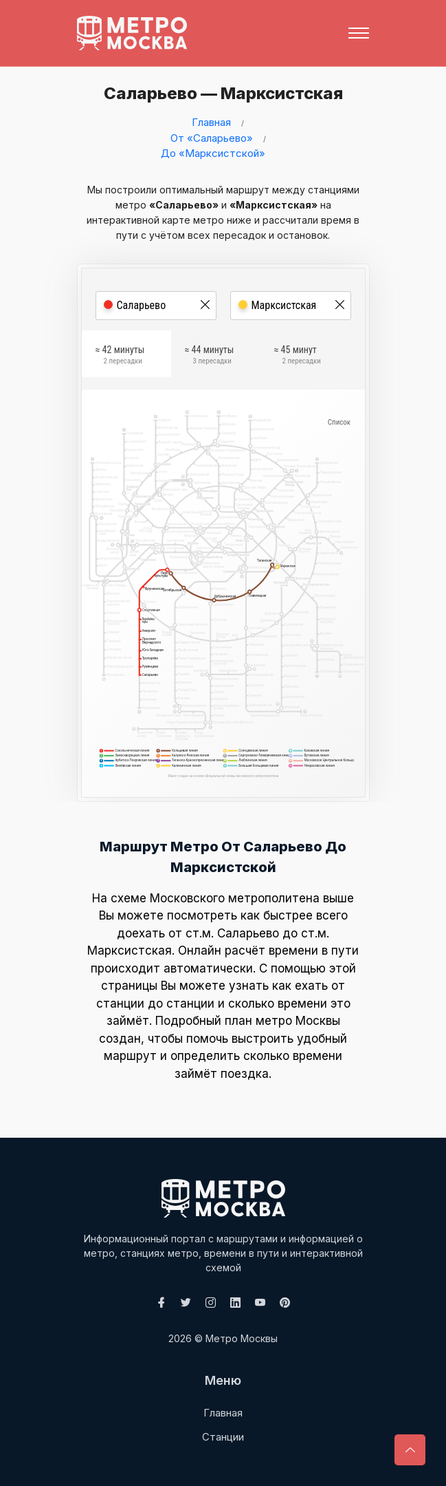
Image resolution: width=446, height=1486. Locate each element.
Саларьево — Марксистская (217, 93)
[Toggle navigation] (359, 33)
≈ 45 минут (297, 357)
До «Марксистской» (213, 153)
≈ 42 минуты (120, 357)
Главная (211, 122)
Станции (223, 1436)
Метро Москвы (241, 1338)
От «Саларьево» (211, 138)
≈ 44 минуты (209, 357)
